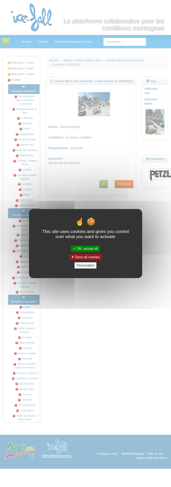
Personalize (86, 265)
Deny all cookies (85, 257)
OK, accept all (85, 249)
